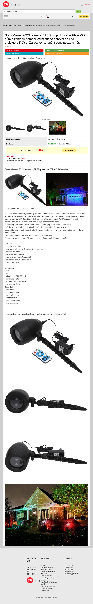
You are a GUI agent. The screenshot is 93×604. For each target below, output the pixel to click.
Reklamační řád (46, 569)
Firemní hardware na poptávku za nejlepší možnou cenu (48, 588)
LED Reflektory (27, 25)
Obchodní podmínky (47, 567)
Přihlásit (87, 5)
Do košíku (69, 150)
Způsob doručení (46, 576)
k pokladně (84, 16)
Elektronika (17, 25)
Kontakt (43, 565)
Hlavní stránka (7, 25)
